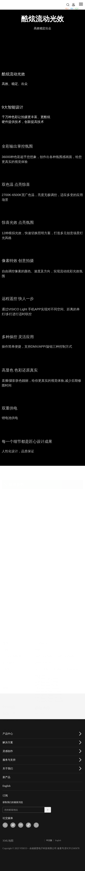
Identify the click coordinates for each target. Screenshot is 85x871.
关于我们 (8, 768)
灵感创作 (8, 751)
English (7, 786)
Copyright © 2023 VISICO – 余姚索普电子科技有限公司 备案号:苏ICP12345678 (41, 848)
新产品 (6, 777)
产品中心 (8, 733)
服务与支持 (9, 759)
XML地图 (8, 840)
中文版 (49, 840)
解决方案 (8, 742)
